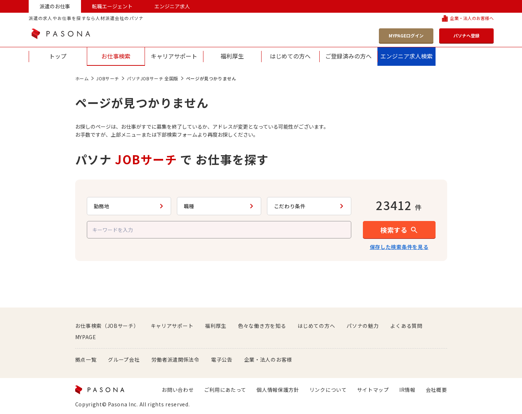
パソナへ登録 (466, 35)
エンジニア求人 (172, 6)
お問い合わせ (178, 389)
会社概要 (436, 389)
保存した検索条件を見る (399, 246)
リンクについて (328, 389)
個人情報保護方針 (277, 389)
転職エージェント (112, 6)
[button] (399, 229)
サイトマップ (373, 389)
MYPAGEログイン (406, 35)
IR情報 (407, 389)
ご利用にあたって (225, 389)
